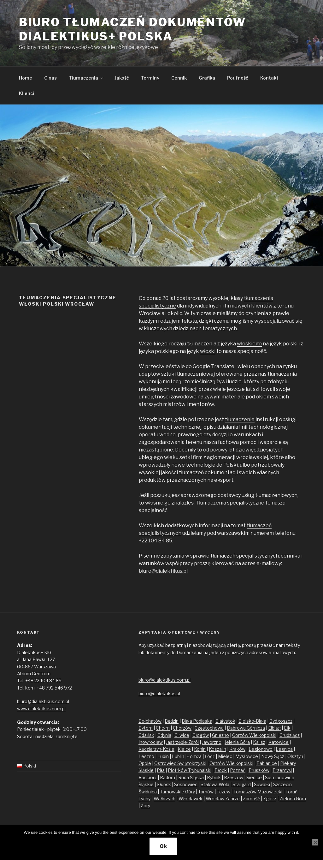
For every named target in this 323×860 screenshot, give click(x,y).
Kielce (184, 749)
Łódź (210, 756)
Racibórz (147, 777)
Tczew (223, 791)
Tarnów (206, 791)
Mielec (225, 756)
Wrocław (215, 798)
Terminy (150, 78)
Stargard (241, 784)
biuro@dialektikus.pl (163, 571)
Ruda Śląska (191, 777)
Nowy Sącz (272, 756)
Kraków (237, 749)
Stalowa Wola (215, 784)
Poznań (237, 770)
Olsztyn (295, 756)
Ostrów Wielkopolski (231, 763)
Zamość (251, 798)
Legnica (284, 749)
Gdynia (164, 735)
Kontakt (269, 78)
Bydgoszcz (280, 721)
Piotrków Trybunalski (189, 770)
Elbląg (274, 728)
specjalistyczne (157, 306)
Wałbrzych (164, 798)
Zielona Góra (292, 798)
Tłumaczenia (86, 78)
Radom (167, 777)
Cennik (179, 78)
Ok (163, 846)
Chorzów (182, 728)
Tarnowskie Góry (177, 791)
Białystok (225, 721)
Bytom (145, 728)
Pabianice (266, 763)
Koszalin (217, 749)
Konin (200, 749)
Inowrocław (150, 742)
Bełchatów (150, 721)
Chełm (163, 728)
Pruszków (259, 770)
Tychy (144, 798)
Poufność (237, 78)
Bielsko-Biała (252, 721)
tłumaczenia (258, 298)
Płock (220, 770)
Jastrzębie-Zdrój (182, 742)
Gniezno (220, 735)
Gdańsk (146, 735)
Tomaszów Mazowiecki (257, 791)
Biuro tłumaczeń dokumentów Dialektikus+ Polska (132, 29)
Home (25, 78)
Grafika (207, 78)
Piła (161, 770)
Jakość (122, 78)
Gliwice (181, 735)
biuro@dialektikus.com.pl (43, 701)
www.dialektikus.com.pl (41, 708)
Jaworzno (211, 742)
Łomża (194, 756)
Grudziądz (289, 735)
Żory (145, 805)
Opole (144, 763)
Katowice (278, 742)
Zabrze (232, 798)
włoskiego (249, 344)
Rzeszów (233, 777)
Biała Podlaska (197, 721)
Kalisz (259, 742)
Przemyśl (282, 770)
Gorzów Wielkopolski (254, 735)
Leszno (146, 756)
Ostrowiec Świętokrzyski (180, 763)
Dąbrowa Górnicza (246, 728)
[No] (315, 842)
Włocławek (191, 798)
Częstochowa (209, 728)
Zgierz (269, 798)
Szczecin (282, 784)
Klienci (26, 93)
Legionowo (261, 749)
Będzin (172, 721)
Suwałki (262, 784)
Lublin (178, 756)
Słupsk (164, 784)
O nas (50, 78)
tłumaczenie (240, 419)
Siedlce (254, 777)
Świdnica (147, 791)
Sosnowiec (185, 784)
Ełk (287, 728)
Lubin (163, 756)
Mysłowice (246, 756)
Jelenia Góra (237, 742)
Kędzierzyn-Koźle (156, 749)
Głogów (200, 735)
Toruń (291, 791)
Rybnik (214, 777)
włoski (207, 351)
